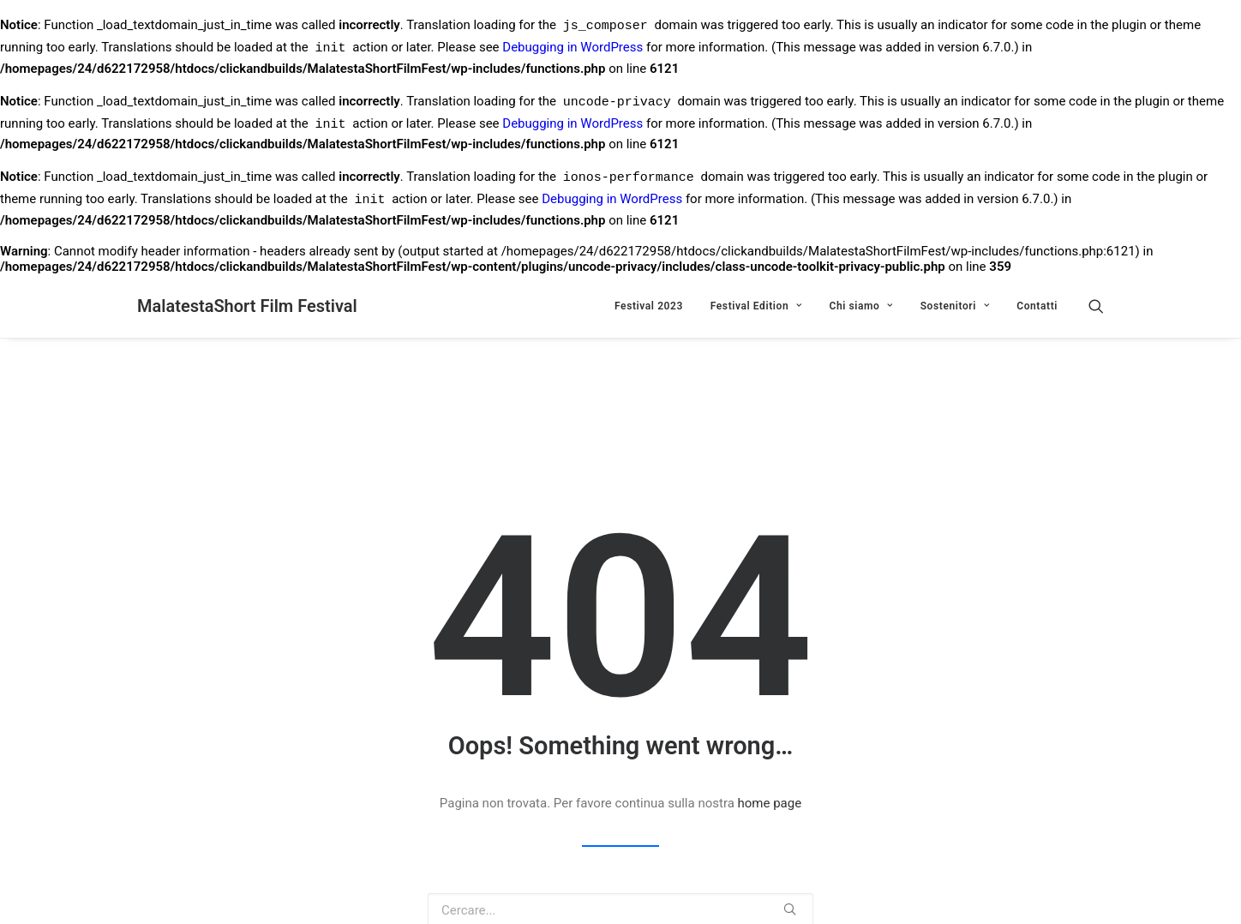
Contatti (1037, 306)
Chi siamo (860, 306)
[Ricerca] (1096, 306)
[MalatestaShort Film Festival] (247, 306)
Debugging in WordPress (572, 49)
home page (770, 803)
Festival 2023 (649, 306)
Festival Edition (756, 306)
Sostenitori (955, 306)
